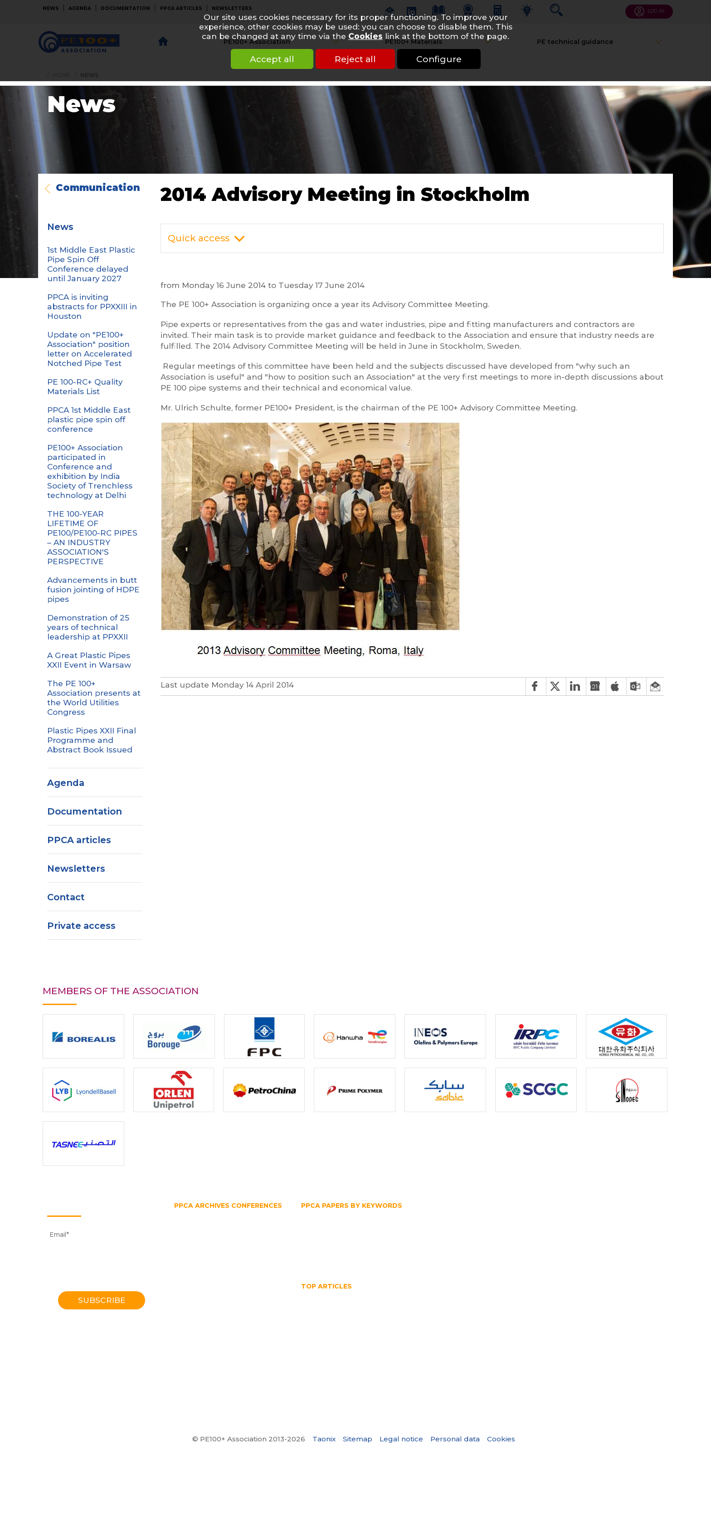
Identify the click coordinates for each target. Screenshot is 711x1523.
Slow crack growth (523, 1249)
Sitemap (357, 1439)
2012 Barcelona (198, 1258)
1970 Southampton (204, 1390)
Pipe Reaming (429, 1313)
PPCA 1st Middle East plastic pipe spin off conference (89, 419)
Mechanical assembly (547, 1304)
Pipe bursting (533, 1232)
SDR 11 (474, 1249)
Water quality (475, 1322)
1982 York (189, 1355)
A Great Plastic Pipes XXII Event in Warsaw (89, 659)
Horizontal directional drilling (483, 1223)
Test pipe (576, 1249)
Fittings (358, 1214)
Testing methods (626, 1249)
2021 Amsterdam (201, 1223)
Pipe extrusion (324, 1241)
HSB (545, 1223)
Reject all (355, 59)
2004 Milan (192, 1294)
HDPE (346, 1295)
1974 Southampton (204, 1373)
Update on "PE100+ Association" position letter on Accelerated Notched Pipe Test (89, 349)
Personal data (455, 1439)
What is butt (594, 1322)
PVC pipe (315, 1249)
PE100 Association (330, 1232)
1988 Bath (190, 1338)
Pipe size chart (484, 1313)
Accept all (272, 59)
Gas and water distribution (422, 1214)
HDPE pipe (410, 1223)
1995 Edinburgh (198, 1320)
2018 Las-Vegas (199, 1232)
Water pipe (487, 1258)
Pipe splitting (377, 1241)
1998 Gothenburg (201, 1311)
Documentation (84, 811)
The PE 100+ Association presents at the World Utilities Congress (94, 698)
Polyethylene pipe (509, 1241)
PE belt (433, 1232)
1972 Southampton (204, 1382)
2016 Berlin (191, 1241)
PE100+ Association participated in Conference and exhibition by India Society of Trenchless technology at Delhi (89, 471)
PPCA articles (79, 840)
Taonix (324, 1439)
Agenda (65, 782)
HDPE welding (535, 1295)
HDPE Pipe (382, 1295)
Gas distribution (498, 1214)
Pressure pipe (567, 1241)
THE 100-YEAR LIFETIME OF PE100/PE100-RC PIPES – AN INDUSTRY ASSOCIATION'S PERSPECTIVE (92, 537)
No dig (601, 1304)
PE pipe (465, 1232)
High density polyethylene (342, 1223)
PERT (495, 1232)
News (60, 226)
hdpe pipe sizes (433, 1295)
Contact (66, 897)
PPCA (462, 1241)
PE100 (377, 1232)
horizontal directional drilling (347, 1304)
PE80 (404, 1232)
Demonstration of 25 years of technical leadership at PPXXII (88, 627)
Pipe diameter (587, 1232)
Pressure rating (623, 1241)
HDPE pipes (484, 1295)
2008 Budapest (199, 1276)
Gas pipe (546, 1214)
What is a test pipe (535, 1322)
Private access (81, 925)
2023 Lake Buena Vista (211, 1214)
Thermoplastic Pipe (370, 1322)
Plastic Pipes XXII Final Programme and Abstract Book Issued (91, 740)
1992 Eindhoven (199, 1329)
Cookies (365, 36)
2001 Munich (194, 1302)
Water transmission (430, 1258)
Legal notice (401, 1439)
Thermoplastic (324, 1258)
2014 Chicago (195, 1249)
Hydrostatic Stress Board (601, 1223)
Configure (439, 59)
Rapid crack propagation (378, 1249)
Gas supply (586, 1214)
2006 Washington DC (208, 1285)
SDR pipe (440, 1249)
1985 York (189, 1346)
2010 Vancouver (199, 1267)
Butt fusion (318, 1214)
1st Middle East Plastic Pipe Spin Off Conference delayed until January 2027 (91, 264)
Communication (98, 188)
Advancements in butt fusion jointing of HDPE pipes (93, 589)
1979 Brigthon (196, 1364)
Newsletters (76, 868)
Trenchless (373, 1258)
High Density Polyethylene (609, 1295)
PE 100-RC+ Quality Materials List (84, 386)
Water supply (535, 1258)
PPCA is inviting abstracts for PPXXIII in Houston (92, 306)
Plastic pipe (426, 1241)
